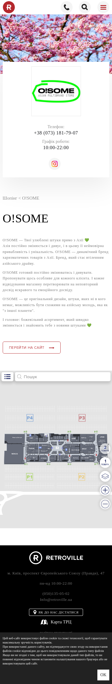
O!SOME (30, 198)
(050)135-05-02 (56, 593)
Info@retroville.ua (56, 599)
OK (103, 675)
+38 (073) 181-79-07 (56, 132)
